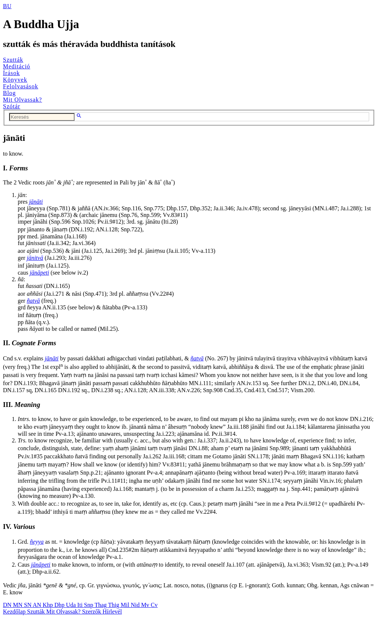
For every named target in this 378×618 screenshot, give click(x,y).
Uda (72, 605)
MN (18, 605)
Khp (49, 605)
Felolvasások (20, 86)
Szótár (11, 106)
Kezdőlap (15, 611)
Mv (146, 605)
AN (37, 605)
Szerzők (92, 611)
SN (28, 605)
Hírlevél (112, 611)
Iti (80, 605)
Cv (154, 605)
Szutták (13, 60)
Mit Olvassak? (22, 99)
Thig (114, 605)
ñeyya (37, 542)
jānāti (36, 201)
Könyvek (15, 80)
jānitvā (35, 258)
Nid (136, 605)
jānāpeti (39, 272)
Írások (11, 73)
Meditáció (16, 66)
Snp (89, 605)
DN (8, 605)
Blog (9, 93)
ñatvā (33, 301)
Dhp (60, 605)
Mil (126, 605)
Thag (101, 605)
